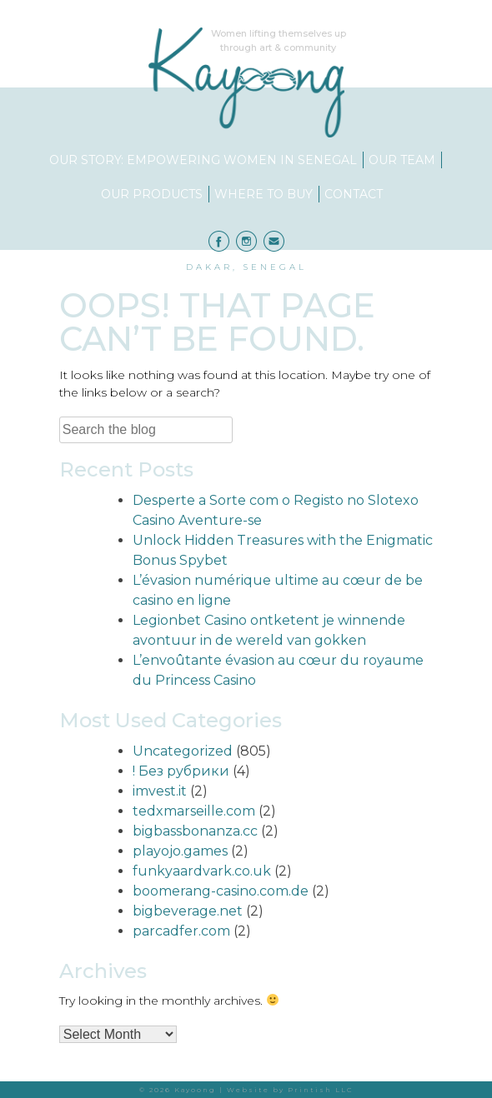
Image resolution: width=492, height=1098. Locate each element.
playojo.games (180, 851)
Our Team (402, 159)
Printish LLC (321, 1090)
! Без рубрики (181, 771)
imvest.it (160, 791)
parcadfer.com (181, 931)
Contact (353, 194)
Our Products (152, 194)
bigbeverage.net (188, 911)
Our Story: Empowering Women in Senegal (203, 159)
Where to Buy (263, 194)
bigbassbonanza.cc (195, 831)
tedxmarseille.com (194, 811)
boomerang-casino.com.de (221, 891)
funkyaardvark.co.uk (202, 871)
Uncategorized (183, 751)
